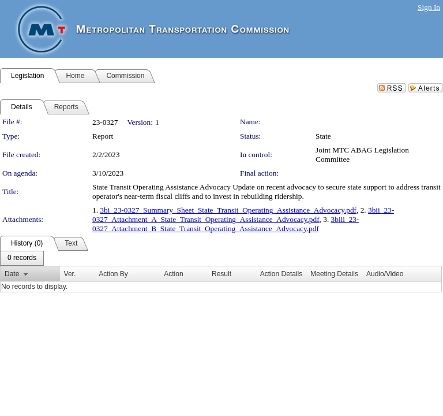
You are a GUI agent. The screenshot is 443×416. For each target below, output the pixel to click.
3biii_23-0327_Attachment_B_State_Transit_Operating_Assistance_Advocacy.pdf (225, 224)
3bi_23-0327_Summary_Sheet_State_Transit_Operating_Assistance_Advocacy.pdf (228, 210)
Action (173, 274)
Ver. (70, 274)
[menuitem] (22, 258)
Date (12, 274)
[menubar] (22, 258)
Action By (113, 274)
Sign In (429, 7)
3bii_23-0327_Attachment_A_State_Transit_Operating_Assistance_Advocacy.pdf (243, 215)
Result (221, 274)
